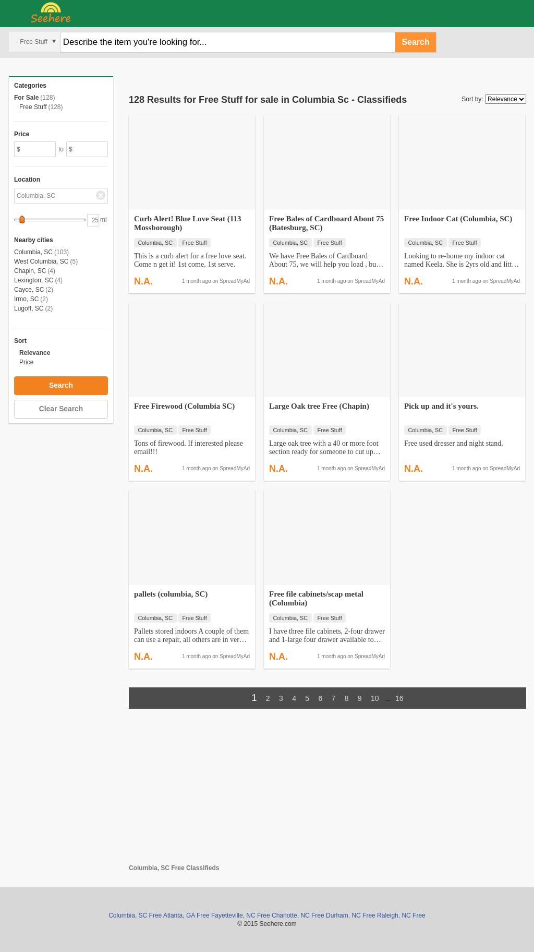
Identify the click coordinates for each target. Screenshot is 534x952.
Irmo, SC (26, 299)
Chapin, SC (30, 271)
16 (399, 698)
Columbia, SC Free (135, 915)
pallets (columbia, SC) (171, 594)
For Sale (26, 97)
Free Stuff (32, 107)
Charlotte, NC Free (298, 915)
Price (26, 362)
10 (375, 698)
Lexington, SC (33, 280)
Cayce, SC (29, 289)
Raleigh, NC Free (401, 915)
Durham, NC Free (350, 915)
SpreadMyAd (235, 281)
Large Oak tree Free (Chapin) (319, 406)
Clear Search (61, 409)
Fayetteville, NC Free (240, 915)
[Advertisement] (327, 791)
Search (415, 42)
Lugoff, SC (28, 308)
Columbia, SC (33, 252)
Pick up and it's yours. (441, 406)
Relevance (34, 352)
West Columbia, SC (41, 261)
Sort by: (472, 99)
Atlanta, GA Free (186, 915)
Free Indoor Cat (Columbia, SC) (458, 219)
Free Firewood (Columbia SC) (184, 406)
